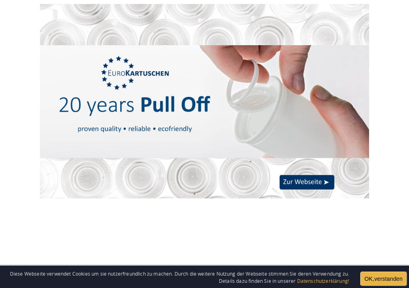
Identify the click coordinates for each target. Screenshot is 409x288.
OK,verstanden (384, 279)
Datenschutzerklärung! (323, 281)
